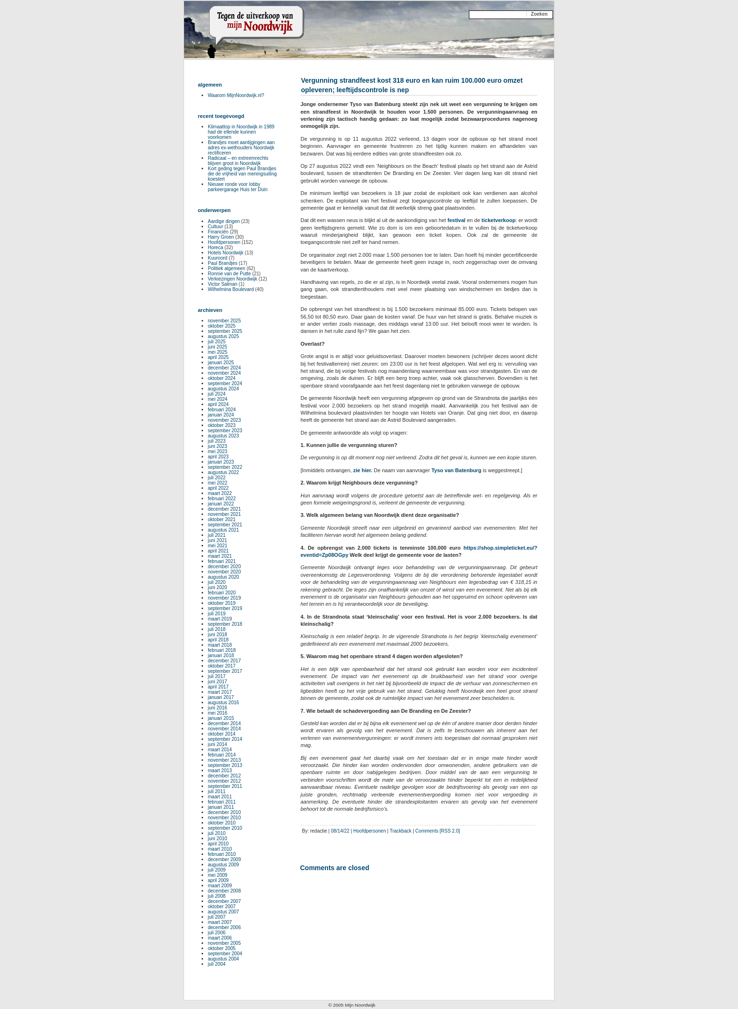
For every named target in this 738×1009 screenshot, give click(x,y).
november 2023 (224, 420)
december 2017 (224, 660)
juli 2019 (216, 613)
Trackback (400, 831)
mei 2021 (217, 545)
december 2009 (224, 859)
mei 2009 (217, 875)
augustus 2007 (223, 911)
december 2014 (224, 723)
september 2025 (225, 331)
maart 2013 (220, 770)
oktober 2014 (221, 734)
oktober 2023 (221, 425)
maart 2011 (220, 796)
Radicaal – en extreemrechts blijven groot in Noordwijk (238, 160)
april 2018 (218, 639)
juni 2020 (217, 587)
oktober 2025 (221, 326)
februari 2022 (222, 498)
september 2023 (225, 430)
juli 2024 (216, 394)
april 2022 (218, 488)
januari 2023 (221, 462)
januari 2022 (221, 503)
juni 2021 (217, 540)
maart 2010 (220, 849)
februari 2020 (222, 592)
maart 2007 (220, 922)
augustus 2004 (223, 958)
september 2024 (225, 383)
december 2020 (224, 566)
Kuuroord (217, 258)
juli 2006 (216, 932)
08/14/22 (340, 831)
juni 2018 (217, 634)
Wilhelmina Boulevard (231, 289)
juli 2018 (216, 629)
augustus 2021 (223, 530)
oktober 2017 (221, 666)
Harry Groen (221, 237)
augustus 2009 (223, 864)
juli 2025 (216, 341)
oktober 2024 (221, 378)
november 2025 (224, 320)
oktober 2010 (221, 822)
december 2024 (224, 367)
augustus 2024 (223, 388)
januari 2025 (221, 362)
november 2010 (224, 817)
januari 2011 (221, 807)
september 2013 (225, 765)
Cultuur (215, 226)
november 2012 (224, 781)
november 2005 (224, 943)
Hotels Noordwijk (225, 252)
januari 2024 (221, 414)
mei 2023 (217, 451)
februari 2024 (222, 409)
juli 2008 (216, 896)
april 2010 (218, 843)
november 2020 (224, 571)
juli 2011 (216, 791)
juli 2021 (216, 535)
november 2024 (224, 373)
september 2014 (225, 739)
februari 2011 (222, 802)
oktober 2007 (221, 906)
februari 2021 (222, 561)
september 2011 (225, 786)
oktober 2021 (221, 519)
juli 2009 (216, 870)
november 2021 (224, 514)
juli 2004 (216, 964)
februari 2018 (222, 650)
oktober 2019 (221, 603)
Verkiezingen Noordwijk (232, 278)
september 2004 (225, 953)
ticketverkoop (499, 220)
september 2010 (225, 828)
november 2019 (224, 598)
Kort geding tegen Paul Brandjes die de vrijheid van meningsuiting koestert (242, 174)
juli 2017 (216, 676)
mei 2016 (217, 713)
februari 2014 (222, 754)
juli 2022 (216, 477)
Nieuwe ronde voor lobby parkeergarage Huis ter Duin (238, 187)
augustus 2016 (223, 702)
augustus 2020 (223, 577)
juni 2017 (217, 681)
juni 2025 (217, 346)
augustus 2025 (223, 336)
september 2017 (225, 671)
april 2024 (218, 404)
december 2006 (224, 927)
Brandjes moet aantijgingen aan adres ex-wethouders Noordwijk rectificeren (241, 147)
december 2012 (224, 775)
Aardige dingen (224, 221)
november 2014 (224, 728)
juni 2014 (217, 744)
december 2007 (224, 901)
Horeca (215, 247)
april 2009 (218, 880)
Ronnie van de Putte (229, 273)
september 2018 (225, 624)
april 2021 (218, 550)
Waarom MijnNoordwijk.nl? (236, 95)
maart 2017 (220, 692)
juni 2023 (217, 446)
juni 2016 (217, 707)
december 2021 (224, 509)
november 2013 (224, 760)
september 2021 (225, 524)
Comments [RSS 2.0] (437, 831)
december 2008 (224, 890)
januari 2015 (221, 718)
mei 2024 (217, 399)
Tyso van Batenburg (456, 470)
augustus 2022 (223, 472)
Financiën (218, 231)
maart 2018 (220, 645)
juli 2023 (216, 441)
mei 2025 (217, 352)
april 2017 (218, 686)
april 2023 (218, 456)
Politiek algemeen (226, 268)
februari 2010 (222, 854)
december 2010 (224, 812)
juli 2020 (216, 582)
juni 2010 (217, 838)
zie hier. (362, 470)
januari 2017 (221, 697)
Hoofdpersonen (369, 831)
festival (456, 220)
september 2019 (225, 608)
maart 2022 (220, 493)
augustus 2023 (223, 435)
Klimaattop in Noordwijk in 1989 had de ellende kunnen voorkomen (241, 132)
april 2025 (218, 357)
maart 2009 (220, 885)
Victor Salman (222, 284)
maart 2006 (220, 938)
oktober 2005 (221, 948)
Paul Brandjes (222, 263)
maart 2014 (220, 749)
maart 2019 (220, 618)
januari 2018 (221, 655)
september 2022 (225, 467)
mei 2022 (217, 482)
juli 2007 (216, 917)
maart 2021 (220, 556)
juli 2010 (216, 833)
